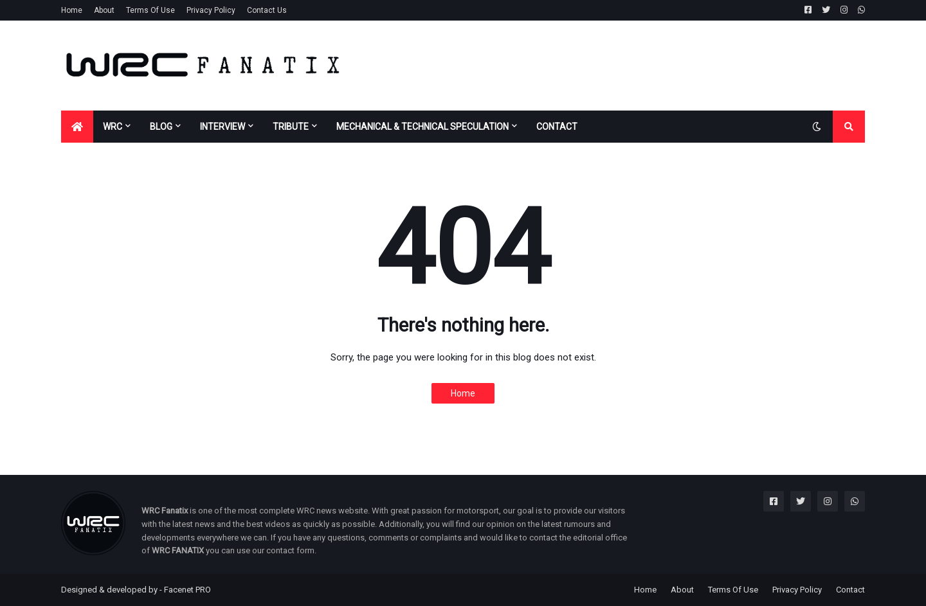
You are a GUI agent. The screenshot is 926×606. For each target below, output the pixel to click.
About (104, 10)
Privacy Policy (210, 10)
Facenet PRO (187, 589)
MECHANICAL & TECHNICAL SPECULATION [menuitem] (422, 126)
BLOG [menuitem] (161, 126)
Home (71, 10)
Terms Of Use (150, 10)
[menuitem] (77, 127)
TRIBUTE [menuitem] (291, 126)
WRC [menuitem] (112, 126)
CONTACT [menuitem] (556, 126)
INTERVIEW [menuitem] (222, 126)
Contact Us (267, 10)
